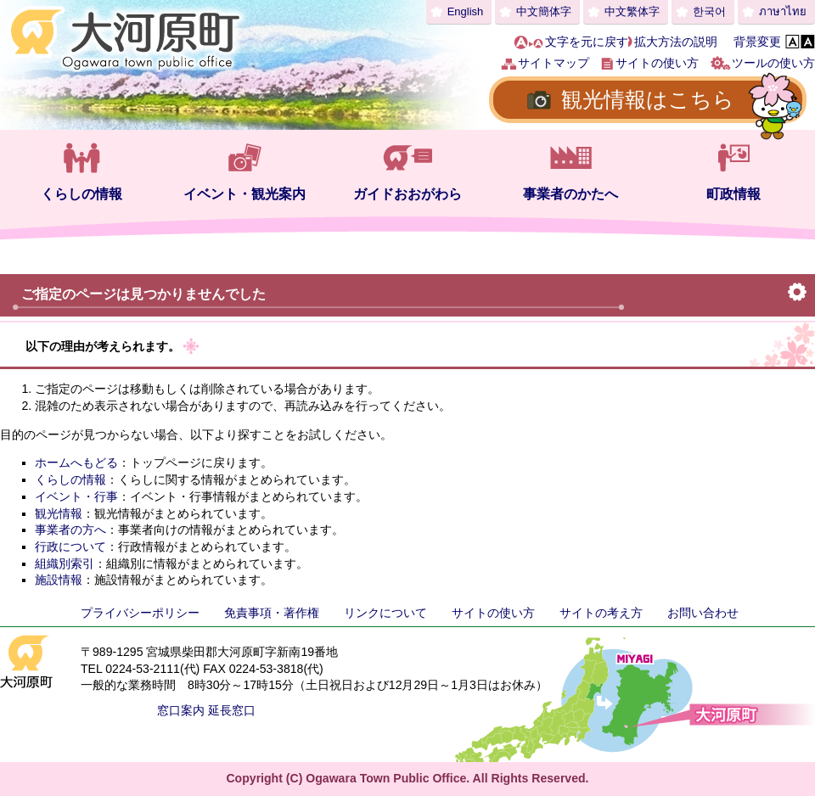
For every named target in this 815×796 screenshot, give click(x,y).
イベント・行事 (76, 496)
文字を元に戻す (586, 41)
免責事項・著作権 (271, 612)
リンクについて (385, 612)
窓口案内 (181, 710)
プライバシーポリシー (140, 612)
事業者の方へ (70, 529)
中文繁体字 (632, 11)
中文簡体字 (543, 11)
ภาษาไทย (783, 11)
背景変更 (757, 41)
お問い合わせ (703, 612)
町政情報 (733, 194)
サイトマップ (553, 63)
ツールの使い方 (773, 63)
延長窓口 (232, 710)
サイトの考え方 (601, 612)
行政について (70, 546)
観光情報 (58, 513)
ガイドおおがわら (407, 194)
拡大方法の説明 (675, 41)
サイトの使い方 (657, 63)
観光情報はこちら (647, 99)
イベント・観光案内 (244, 194)
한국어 (709, 11)
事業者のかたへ (570, 194)
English (465, 11)
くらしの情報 (81, 194)
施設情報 (58, 579)
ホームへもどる (76, 462)
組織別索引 (64, 563)
